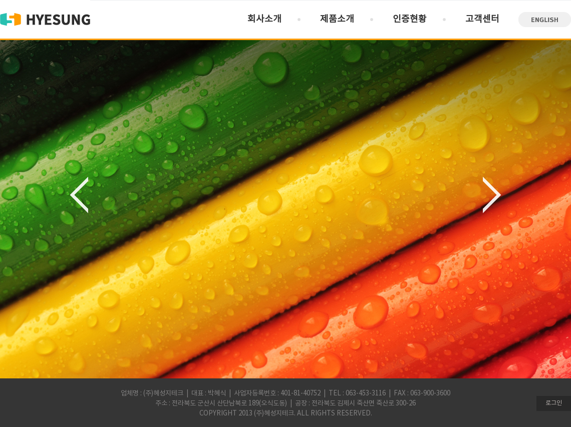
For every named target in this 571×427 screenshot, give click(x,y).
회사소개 (264, 19)
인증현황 (410, 19)
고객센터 (482, 19)
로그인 (553, 403)
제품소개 (337, 19)
